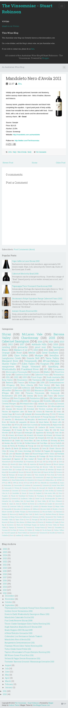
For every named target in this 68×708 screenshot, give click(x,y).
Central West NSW (58, 485)
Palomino (35, 517)
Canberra (41, 427)
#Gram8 (41, 438)
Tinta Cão (58, 433)
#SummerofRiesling (41, 414)
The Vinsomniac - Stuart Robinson (27, 8)
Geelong (49, 496)
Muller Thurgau (20, 512)
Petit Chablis (58, 517)
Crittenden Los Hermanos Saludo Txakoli (23, 636)
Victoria (39, 411)
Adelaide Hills (39, 344)
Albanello (43, 483)
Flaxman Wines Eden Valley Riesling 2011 (23, 646)
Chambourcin (17, 467)
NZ (12, 433)
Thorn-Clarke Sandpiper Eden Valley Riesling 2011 (27, 623)
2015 (52, 338)
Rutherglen (29, 433)
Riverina (15, 401)
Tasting (49, 433)
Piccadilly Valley (7, 520)
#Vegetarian (30, 462)
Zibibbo (12, 477)
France (20, 382)
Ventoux (22, 530)
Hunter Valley (9, 363)
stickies (26, 535)
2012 (10, 344)
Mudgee (39, 355)
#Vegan (5, 393)
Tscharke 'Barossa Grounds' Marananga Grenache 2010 (29, 661)
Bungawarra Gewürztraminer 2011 (20, 642)
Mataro (27, 454)
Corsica (23, 491)
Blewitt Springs (59, 464)
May (7, 675)
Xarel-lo (4, 477)
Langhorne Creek (11, 358)
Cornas (11, 451)
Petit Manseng (30, 456)
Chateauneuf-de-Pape (32, 467)
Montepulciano (27, 403)
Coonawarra (58, 369)
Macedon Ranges (47, 506)
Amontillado (53, 483)
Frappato (47, 451)
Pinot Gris (59, 372)
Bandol (41, 464)
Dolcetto (12, 422)
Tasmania (36, 380)
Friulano (31, 496)
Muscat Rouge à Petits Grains (43, 454)
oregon (48, 477)
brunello (52, 533)
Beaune (48, 464)
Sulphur (29, 475)
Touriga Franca (40, 527)
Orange (6, 352)
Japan (11, 504)
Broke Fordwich (28, 427)
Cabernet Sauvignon (15, 341)
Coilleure (59, 488)
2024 (17, 393)
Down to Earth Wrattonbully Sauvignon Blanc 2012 (27, 614)
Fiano (50, 395)
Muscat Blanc (7, 425)
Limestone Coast (10, 388)
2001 (38, 462)
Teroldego (21, 446)
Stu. (20, 83)
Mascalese (17, 509)
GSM (54, 430)
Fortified (38, 451)
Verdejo (37, 530)
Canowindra (18, 485)
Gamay (30, 395)
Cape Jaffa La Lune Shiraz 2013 (25, 261)
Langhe (49, 504)
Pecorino (18, 456)
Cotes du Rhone (42, 440)
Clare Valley (21, 355)
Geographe (51, 380)
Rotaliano (49, 522)
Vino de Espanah (9, 533)
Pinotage (42, 456)
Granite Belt (33, 358)
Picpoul (19, 433)
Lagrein (8, 406)
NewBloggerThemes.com (41, 705)
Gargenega (57, 451)
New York (29, 514)
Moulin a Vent (57, 509)
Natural (28, 472)
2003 (62, 446)
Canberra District (23, 374)
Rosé (19, 352)
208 (49, 462)
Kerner (32, 504)
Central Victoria (55, 427)
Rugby (57, 522)
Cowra (5, 401)
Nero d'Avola (22, 152)
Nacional (59, 512)
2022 (16, 377)
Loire (11, 454)
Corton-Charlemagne (35, 491)
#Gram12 (46, 446)
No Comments (41, 152)
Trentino (61, 417)
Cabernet (57, 398)
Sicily (29, 152)
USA (3, 435)
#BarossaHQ (57, 477)
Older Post (60, 162)
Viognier (44, 363)
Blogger (45, 58)
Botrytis (15, 427)
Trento (49, 527)
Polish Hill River (55, 456)
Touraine (29, 527)
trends (34, 535)
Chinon (33, 488)
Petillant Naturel (31, 443)
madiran (18, 535)
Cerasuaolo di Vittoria (11, 488)
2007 (62, 380)
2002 (55, 446)
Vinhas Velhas (59, 530)
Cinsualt (42, 488)
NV (45, 369)
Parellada (60, 454)
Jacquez (34, 470)
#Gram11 (20, 435)
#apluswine (57, 425)
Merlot (31, 352)
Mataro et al (20, 349)
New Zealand (54, 390)
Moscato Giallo (45, 509)
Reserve (4, 522)
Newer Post (8, 162)
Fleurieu (5, 411)
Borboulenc (7, 485)
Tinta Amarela (39, 475)
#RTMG (59, 480)
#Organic (10, 385)
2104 (25, 483)
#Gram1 (11, 435)
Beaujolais (31, 419)
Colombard (5, 491)
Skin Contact (29, 459)
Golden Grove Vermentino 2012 (19, 611)
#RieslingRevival (57, 406)
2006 (42, 382)
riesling (6, 347)
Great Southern (50, 352)
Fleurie (13, 496)
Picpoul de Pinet (48, 472)
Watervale (49, 411)
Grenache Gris (6, 501)
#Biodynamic (19, 419)
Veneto (39, 459)
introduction (39, 477)
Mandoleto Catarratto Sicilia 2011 (19, 617)
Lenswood (58, 504)
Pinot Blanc (44, 443)
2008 (56, 363)
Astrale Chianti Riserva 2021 (24, 311)
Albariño (8, 448)
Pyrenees (35, 372)
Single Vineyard (31, 366)
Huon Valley (41, 501)
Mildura (35, 509)
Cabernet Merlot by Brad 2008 (25, 273)
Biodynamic (7, 395)
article (58, 401)
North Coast (39, 514)
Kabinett (24, 504)
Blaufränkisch (7, 440)
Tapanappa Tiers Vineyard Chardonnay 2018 (32, 286)
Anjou (62, 483)
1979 (3, 483)
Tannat (30, 411)
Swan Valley (52, 525)
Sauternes (10, 525)
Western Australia (46, 409)
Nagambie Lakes (18, 411)
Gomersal (14, 498)
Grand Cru (38, 498)
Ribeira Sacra (31, 522)
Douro (31, 493)
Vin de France (46, 530)
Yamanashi (43, 533)
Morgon (59, 470)
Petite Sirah (37, 472)
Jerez (17, 504)
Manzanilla (7, 509)
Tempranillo (30, 360)
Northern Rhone (51, 514)
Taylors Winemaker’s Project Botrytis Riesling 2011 (27, 652)
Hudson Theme (14, 705)
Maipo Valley (59, 506)
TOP (63, 704)
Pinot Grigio (36, 377)
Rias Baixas (20, 522)
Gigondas (58, 496)
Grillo (4, 454)
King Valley (7, 380)
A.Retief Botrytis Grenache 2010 (18, 633)
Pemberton (35, 398)
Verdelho (47, 401)
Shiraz (6, 334)
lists (11, 535)
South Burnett (35, 417)
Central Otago (7, 414)
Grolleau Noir (18, 501)
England (38, 493)
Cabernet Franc (42, 374)
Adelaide (41, 404)
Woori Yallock (22, 533)
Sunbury (42, 525)
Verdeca (29, 530)
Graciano (9, 409)
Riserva (40, 522)
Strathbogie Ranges (30, 525)
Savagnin (21, 475)
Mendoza (51, 470)
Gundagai (18, 470)
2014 (51, 341)
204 (20, 483)
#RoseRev (6, 390)
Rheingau (12, 475)
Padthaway (26, 517)
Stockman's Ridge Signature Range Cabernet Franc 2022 (37, 298)
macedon (8, 419)
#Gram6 (23, 438)
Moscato (20, 409)
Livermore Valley (15, 506)
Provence (59, 472)
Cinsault (51, 404)
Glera (62, 440)
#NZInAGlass (49, 480)
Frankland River (30, 369)
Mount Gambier (7, 512)
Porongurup (18, 406)
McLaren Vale (32, 334)
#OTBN (59, 459)
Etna (60, 493)
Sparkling (53, 366)
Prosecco (30, 406)
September (10, 605)
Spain (46, 398)
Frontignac (40, 496)
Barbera (9, 382)
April (7, 678)
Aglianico (5, 427)
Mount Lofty (56, 422)
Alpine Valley (22, 464)
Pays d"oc (8, 456)
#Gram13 (30, 435)
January (8, 687)
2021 (8, 377)
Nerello (21, 514)
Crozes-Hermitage (24, 451)
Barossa (18, 390)
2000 (49, 438)
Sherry (19, 525)
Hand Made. (30, 501)
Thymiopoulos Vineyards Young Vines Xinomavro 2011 (29, 608)
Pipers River (20, 520)
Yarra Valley (52, 358)
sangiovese (8, 366)
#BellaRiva (5, 480)
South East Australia (30, 425)
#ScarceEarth (6, 462)
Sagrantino (40, 433)
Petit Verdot (44, 385)
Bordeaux (25, 448)
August (8, 665)
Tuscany (5, 530)
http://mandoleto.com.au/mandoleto (26, 135)
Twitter (59, 475)
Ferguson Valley (42, 430)
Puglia (4, 475)
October (8, 602)
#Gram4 (5, 438)
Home (34, 162)
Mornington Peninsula (16, 372)
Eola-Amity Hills (50, 493)
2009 (4, 355)
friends (59, 533)
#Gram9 (40, 480)
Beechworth (42, 419)
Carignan (35, 401)
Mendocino (26, 509)
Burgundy (35, 448)
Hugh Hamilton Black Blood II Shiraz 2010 (23, 627)
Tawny (12, 446)
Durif (59, 409)
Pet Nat (19, 443)
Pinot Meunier (15, 417)
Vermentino (58, 374)
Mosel (4, 472)
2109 (60, 462)
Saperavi (17, 459)
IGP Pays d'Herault (55, 501)
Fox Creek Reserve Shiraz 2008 (18, 620)
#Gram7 (32, 438)
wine (38, 446)
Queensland (6, 459)
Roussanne (22, 380)
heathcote (55, 388)
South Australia (53, 377)
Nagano (4, 514)
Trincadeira (58, 527)
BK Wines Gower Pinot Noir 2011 (19, 655)
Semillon (54, 355)
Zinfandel (28, 414)
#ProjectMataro (51, 360)
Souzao (4, 446)
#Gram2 (49, 435)
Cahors (6, 467)
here (32, 49)
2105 (54, 462)
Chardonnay (29, 338)
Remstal (51, 520)
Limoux (4, 506)
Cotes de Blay (49, 491)
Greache (59, 467)
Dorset (24, 493)
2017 (22, 344)
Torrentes (20, 527)
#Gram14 (40, 435)
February (9, 684)
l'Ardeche (5, 535)
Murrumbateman (34, 512)
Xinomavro (33, 533)
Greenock (55, 393)
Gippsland (5, 498)
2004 (20, 395)
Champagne (6, 430)
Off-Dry (17, 425)
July (7, 668)
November (10, 599)
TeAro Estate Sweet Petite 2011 (18, 649)
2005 (25, 401)
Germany (54, 440)
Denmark (60, 404)
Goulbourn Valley (26, 498)
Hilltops (32, 382)
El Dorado (18, 430)
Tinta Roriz (50, 475)
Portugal (34, 520)
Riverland (30, 409)
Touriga (30, 446)
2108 (30, 483)
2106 (54, 414)
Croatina (59, 491)
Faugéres (5, 496)
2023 (28, 390)
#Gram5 (14, 438)
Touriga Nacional (49, 417)
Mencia (32, 422)
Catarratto (45, 485)
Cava (44, 448)
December (9, 596)
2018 (55, 344)
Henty (26, 470)
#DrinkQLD (31, 480)
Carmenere (36, 485)
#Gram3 (59, 435)
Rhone (12, 522)
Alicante (13, 464)
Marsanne (39, 390)
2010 (35, 349)
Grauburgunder (50, 498)
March (8, 681)
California (54, 419)
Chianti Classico (55, 448)
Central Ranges (9, 403)
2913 (36, 483)
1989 (9, 483)
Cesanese (25, 488)
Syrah (8, 374)
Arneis (58, 411)
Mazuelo (42, 470)
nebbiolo (26, 388)
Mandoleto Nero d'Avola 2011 (33, 78)
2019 (56, 349)
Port (27, 520)
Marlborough (41, 388)
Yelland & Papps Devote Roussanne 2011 (22, 658)
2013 (61, 341)
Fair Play (29, 430)
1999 (14, 483)
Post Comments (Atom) (24, 249)
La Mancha (41, 504)
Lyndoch (36, 506)
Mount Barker (44, 422)
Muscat (21, 472)
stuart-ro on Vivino (10, 26)
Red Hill (42, 520)
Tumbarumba (45, 425)
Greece (60, 498)
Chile (4, 451)
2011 (10, 152)
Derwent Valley (48, 467)
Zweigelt (20, 477)
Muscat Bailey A (48, 512)
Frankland (22, 496)
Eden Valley (28, 363)
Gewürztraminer (56, 382)
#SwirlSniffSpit (18, 462)
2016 (40, 341)
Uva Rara (13, 530)
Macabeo (18, 454)
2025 (44, 462)
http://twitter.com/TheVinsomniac (27, 141)
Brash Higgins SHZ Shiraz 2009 (18, 630)
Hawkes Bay (9, 443)
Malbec (47, 372)
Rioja (25, 417)
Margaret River (10, 360)
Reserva (59, 520)
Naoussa (13, 514)
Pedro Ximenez (46, 517)
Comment (15, 491)
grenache (23, 347)
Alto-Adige (58, 438)
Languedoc (23, 422)
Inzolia (4, 504)
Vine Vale (50, 459)
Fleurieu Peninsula (35, 393)
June (7, 671)
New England (20, 398)
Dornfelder (15, 493)
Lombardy (27, 506)
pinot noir (40, 347)
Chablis (18, 440)
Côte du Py (5, 493)
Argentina (33, 464)
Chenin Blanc (28, 440)
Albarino (5, 464)
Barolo (16, 448)
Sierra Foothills (56, 443)
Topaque (11, 527)
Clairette (50, 488)
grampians (29, 477)
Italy (14, 152)
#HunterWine (42, 406)
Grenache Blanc (7, 470)
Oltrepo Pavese (15, 517)
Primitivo (18, 414)
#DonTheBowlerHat (18, 480)
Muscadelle (12, 472)
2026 (5, 549)
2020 (25, 377)
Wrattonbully (9, 369)
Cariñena (27, 485)
